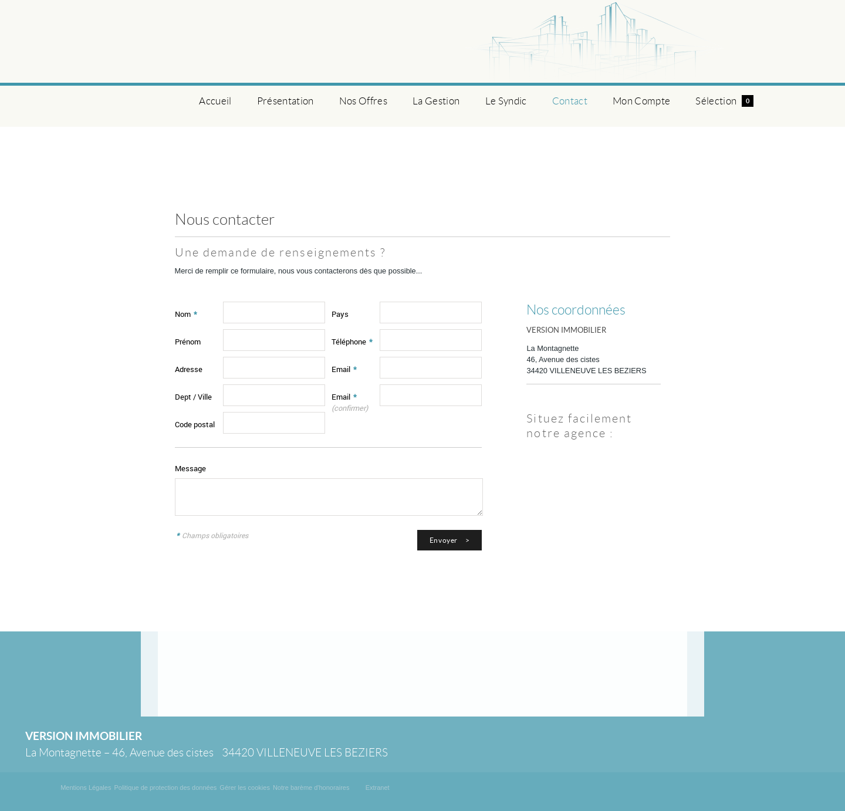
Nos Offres (363, 101)
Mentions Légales (85, 787)
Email (344, 369)
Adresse (188, 369)
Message (190, 468)
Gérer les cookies (244, 787)
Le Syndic (506, 101)
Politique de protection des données (165, 787)
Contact (569, 101)
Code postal (195, 424)
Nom (186, 314)
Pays (340, 314)
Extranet (378, 787)
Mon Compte (641, 101)
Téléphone (352, 341)
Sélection (724, 101)
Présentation (285, 101)
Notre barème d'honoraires (312, 787)
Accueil (215, 101)
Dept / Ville (193, 396)
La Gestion (436, 101)
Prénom (188, 341)
